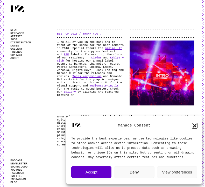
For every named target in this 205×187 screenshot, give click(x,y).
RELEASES (17, 33)
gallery (70, 92)
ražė (60, 138)
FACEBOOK (17, 173)
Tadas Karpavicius (86, 76)
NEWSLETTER (18, 163)
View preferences (177, 172)
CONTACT (16, 55)
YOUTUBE (16, 169)
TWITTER (16, 176)
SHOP (13, 39)
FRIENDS (16, 52)
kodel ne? (64, 129)
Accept (91, 172)
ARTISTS (16, 36)
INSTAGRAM (18, 179)
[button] (194, 125)
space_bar (64, 141)
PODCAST (16, 160)
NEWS (13, 30)
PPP (66, 54)
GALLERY (16, 48)
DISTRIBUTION (20, 42)
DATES (14, 45)
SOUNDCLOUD (18, 166)
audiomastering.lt (103, 85)
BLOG (13, 182)
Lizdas (96, 57)
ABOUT (14, 58)
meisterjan (65, 132)
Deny (134, 172)
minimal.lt (113, 48)
